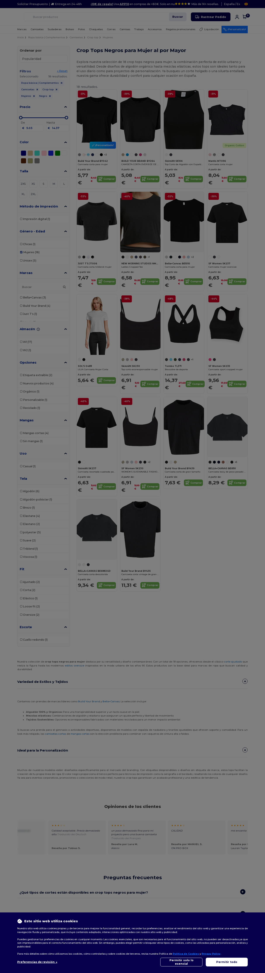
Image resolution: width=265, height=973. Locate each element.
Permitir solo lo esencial (181, 962)
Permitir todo (226, 962)
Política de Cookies (186, 953)
